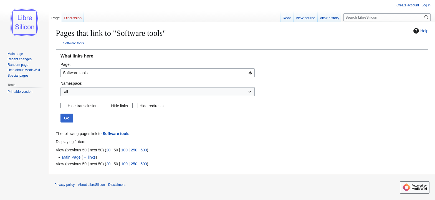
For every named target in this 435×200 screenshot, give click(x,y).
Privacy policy (64, 185)
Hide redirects (151, 106)
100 (124, 150)
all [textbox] (66, 91)
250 (134, 150)
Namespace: (71, 83)
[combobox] (157, 72)
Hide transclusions (83, 106)
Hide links (119, 106)
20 (108, 150)
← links (89, 157)
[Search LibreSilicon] (387, 17)
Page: (65, 64)
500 (143, 150)
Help (420, 31)
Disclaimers (116, 185)
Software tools (73, 43)
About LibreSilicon (91, 185)
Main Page (71, 157)
